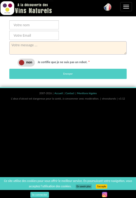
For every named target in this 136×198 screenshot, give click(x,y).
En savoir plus (84, 186)
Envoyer (68, 73)
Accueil (58, 93)
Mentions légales (87, 93)
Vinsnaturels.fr (26, 8)
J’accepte (101, 186)
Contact (70, 93)
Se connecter (39, 194)
